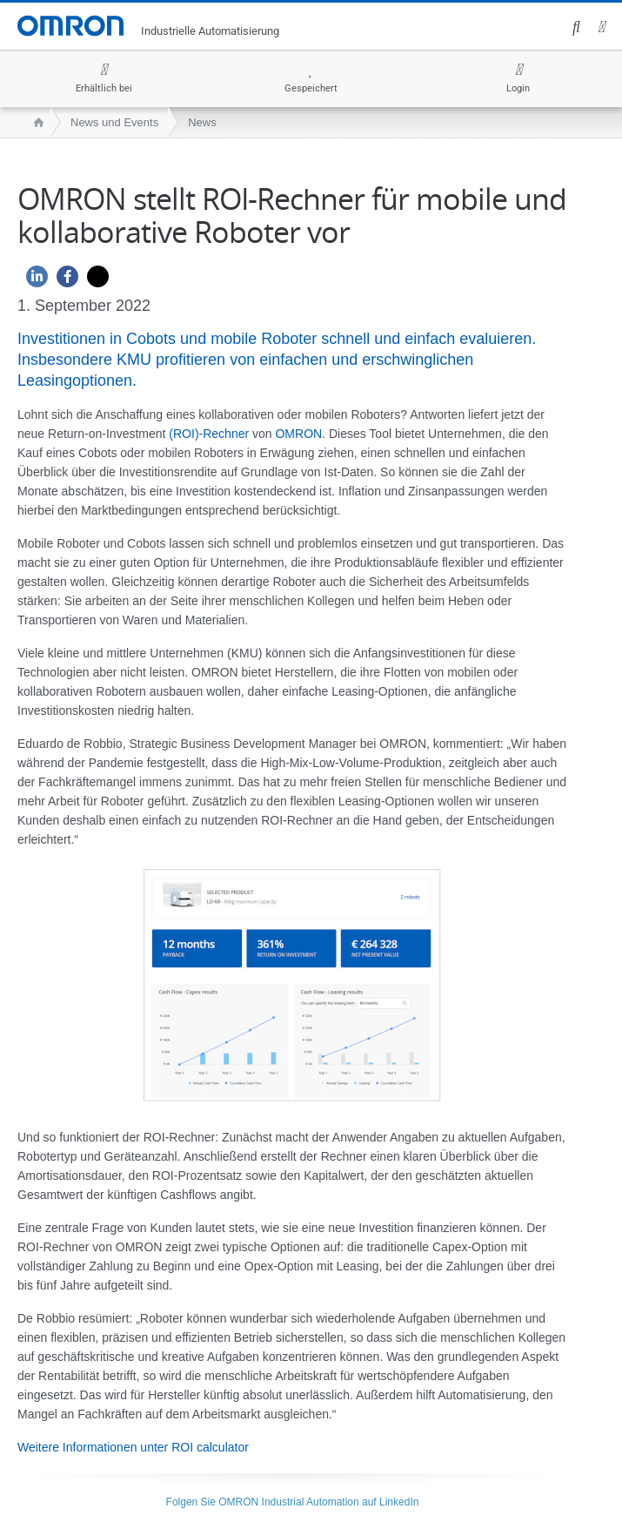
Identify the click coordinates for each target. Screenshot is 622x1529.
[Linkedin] (32, 281)
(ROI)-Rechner (209, 434)
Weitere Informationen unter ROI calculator (133, 1447)
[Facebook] (63, 281)
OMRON (298, 434)
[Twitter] (93, 281)
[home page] (34, 122)
